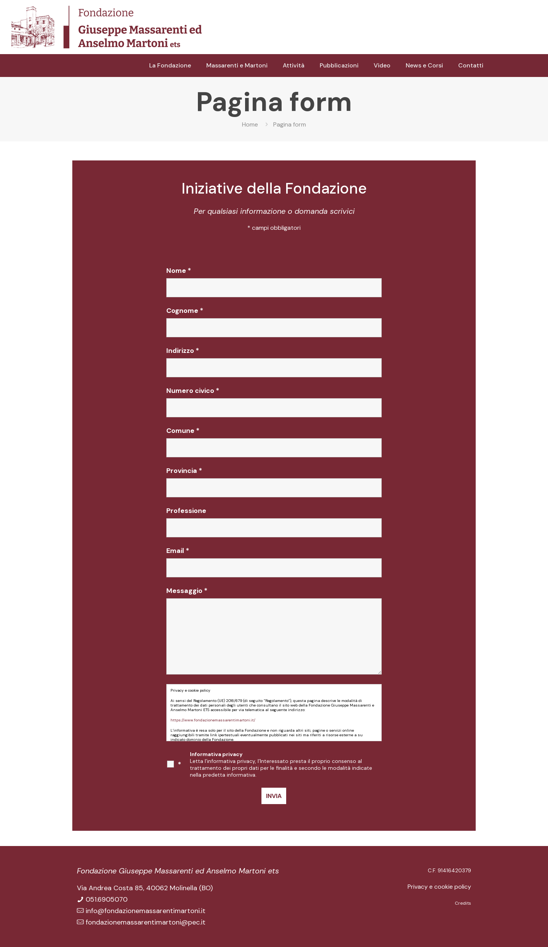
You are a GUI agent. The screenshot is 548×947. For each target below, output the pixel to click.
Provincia (184, 470)
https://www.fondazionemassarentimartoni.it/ (212, 720)
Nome (178, 270)
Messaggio (186, 590)
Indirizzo (182, 350)
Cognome (184, 310)
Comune (182, 430)
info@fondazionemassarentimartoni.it (146, 910)
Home (250, 124)
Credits (463, 903)
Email (177, 550)
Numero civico (192, 390)
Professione (186, 510)
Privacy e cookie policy (439, 887)
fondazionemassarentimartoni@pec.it (146, 922)
